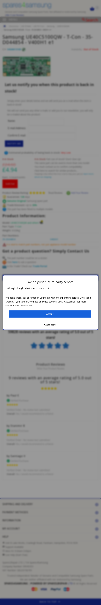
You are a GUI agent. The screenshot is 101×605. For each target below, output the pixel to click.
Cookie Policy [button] (25, 305)
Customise (50, 324)
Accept (49, 313)
